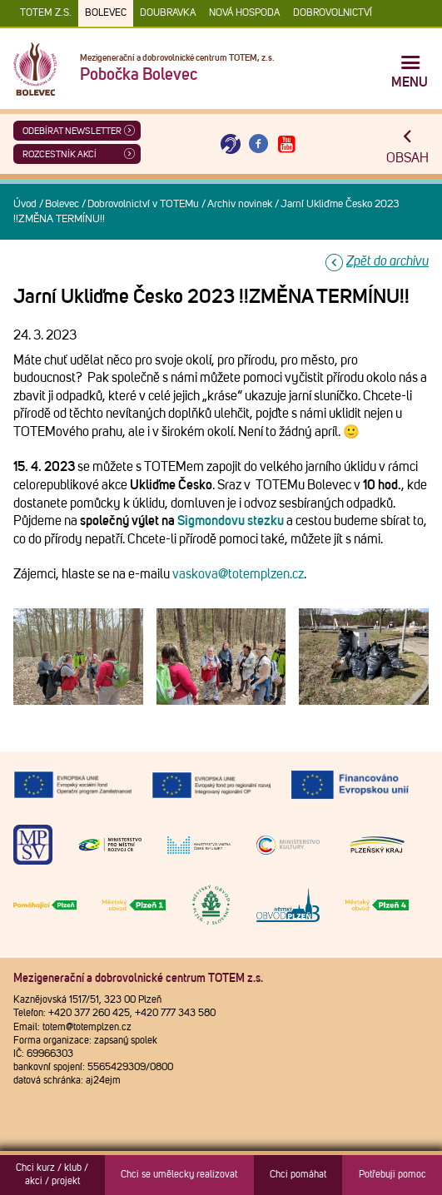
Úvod (25, 204)
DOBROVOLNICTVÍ (332, 13)
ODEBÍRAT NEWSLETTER (72, 131)
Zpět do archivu (387, 261)
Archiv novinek (239, 204)
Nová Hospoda (244, 13)
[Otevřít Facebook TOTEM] (259, 144)
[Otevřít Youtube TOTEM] (286, 144)
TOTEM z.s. (46, 13)
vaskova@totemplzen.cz (238, 574)
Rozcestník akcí (59, 154)
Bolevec (106, 13)
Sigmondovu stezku (230, 521)
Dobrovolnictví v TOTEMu (143, 204)
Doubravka (168, 13)
